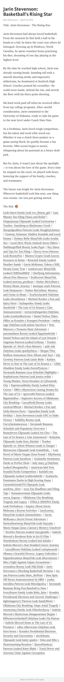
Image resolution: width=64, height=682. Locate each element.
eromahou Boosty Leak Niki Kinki (23, 566)
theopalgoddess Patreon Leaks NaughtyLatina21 (31, 230)
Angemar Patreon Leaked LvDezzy (23, 342)
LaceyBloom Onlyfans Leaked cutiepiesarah (31, 549)
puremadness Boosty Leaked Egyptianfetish (29, 333)
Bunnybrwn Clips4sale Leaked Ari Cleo (26, 432)
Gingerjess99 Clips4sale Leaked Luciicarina (28, 221)
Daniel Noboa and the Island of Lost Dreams (29, 338)
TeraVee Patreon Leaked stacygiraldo (27, 532)
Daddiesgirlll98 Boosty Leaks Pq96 (24, 247)
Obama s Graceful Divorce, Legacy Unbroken (30, 553)
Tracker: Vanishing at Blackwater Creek (26, 225)
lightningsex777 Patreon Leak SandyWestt (28, 601)
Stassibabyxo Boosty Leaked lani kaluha (27, 540)
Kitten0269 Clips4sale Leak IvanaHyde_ (26, 450)
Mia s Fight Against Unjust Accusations (26, 562)
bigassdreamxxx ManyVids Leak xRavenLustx (30, 558)
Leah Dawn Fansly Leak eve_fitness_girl (26, 212)
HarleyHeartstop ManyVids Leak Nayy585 (28, 523)
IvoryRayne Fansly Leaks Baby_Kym (24, 592)
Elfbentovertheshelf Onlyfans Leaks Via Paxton (31, 618)
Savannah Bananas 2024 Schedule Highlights (30, 372)
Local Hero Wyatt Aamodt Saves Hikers (34, 243)
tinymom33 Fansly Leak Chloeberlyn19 (26, 609)
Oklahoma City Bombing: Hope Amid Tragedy (30, 605)
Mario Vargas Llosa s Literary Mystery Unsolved (31, 527)
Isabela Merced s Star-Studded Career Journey (31, 545)
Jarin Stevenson (10, 20)
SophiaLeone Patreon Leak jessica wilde (27, 376)
